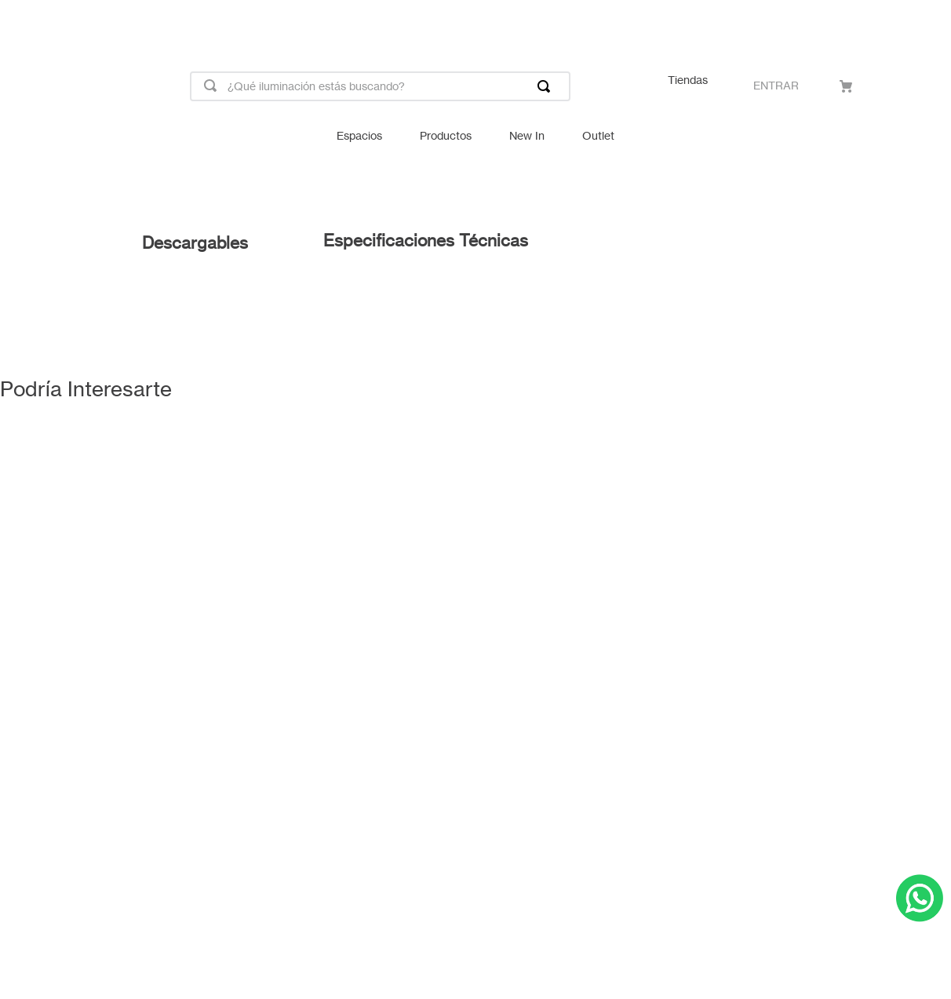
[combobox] (380, 86)
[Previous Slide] (19, 21)
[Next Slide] (932, 21)
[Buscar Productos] (546, 86)
